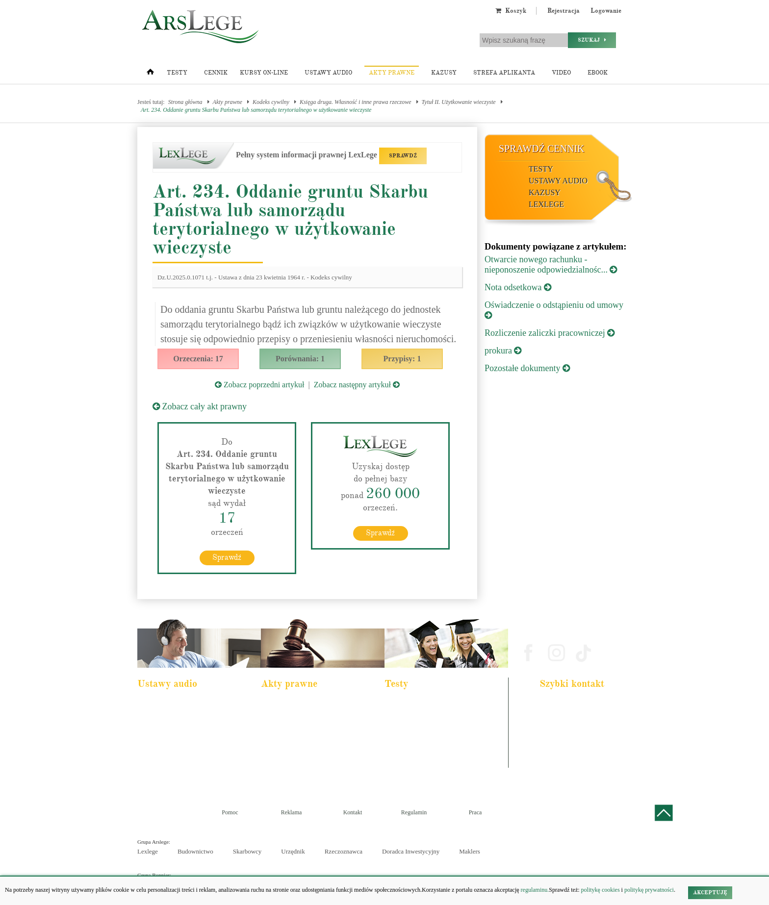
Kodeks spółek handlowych (298, 744)
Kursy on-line (264, 72)
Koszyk (510, 11)
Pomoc (230, 812)
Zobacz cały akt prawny (200, 406)
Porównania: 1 (300, 358)
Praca (475, 812)
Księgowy (403, 771)
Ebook (598, 72)
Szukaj (592, 40)
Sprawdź (226, 557)
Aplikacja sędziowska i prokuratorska (432, 744)
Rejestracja (563, 11)
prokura (503, 350)
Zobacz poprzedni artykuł (259, 384)
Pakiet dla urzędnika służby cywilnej (184, 718)
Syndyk (400, 757)
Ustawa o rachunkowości (172, 757)
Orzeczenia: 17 (198, 358)
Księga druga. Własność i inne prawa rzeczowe (355, 102)
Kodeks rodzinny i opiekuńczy (301, 731)
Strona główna (185, 102)
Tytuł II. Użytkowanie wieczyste (459, 102)
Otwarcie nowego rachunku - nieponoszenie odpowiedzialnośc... (551, 264)
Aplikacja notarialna (414, 731)
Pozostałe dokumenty (527, 368)
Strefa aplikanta (504, 72)
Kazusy (444, 72)
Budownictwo (195, 851)
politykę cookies (600, 889)
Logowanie (605, 11)
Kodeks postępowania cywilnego (180, 744)
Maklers (469, 851)
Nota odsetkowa (518, 287)
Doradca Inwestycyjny (410, 851)
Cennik (216, 72)
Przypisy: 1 (402, 358)
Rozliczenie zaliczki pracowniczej (550, 333)
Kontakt (352, 812)
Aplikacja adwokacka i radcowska (429, 704)
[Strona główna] (150, 74)
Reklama (291, 812)
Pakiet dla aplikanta (166, 704)
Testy (177, 72)
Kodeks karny (283, 704)
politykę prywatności (649, 889)
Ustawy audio (328, 72)
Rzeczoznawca (343, 851)
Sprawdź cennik (542, 148)
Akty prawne (391, 72)
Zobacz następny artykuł (357, 384)
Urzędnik (293, 851)
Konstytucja (281, 771)
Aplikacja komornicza (415, 718)
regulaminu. (534, 889)
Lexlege (147, 851)
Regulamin (414, 812)
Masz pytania (558, 762)
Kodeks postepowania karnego (178, 771)
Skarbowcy (247, 851)
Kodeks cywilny (271, 102)
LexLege (546, 204)
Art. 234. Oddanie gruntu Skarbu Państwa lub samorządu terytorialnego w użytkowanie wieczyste (256, 109)
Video (561, 72)
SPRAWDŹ (403, 155)
